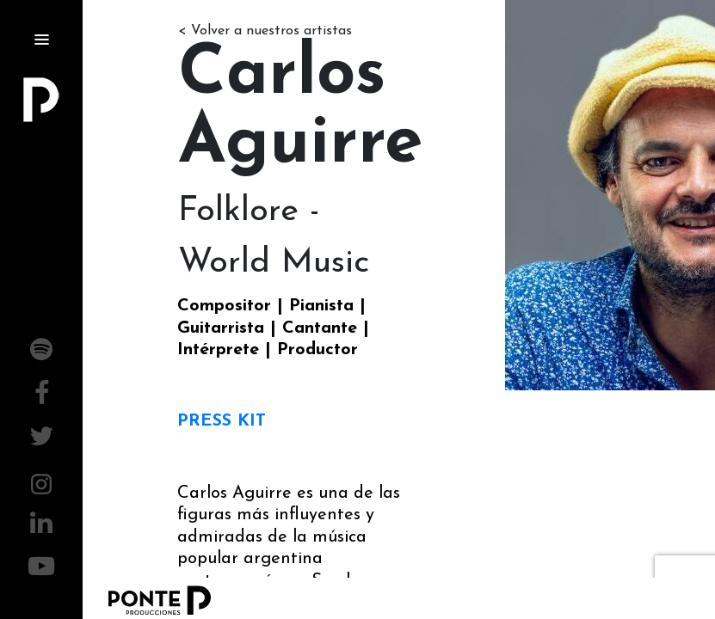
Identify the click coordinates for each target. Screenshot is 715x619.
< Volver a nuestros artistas (265, 31)
